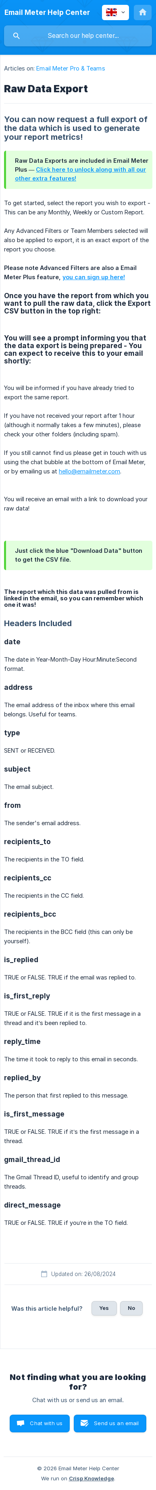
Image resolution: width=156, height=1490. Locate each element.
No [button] (131, 1308)
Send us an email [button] (116, 1423)
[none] (47, 12)
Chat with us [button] (46, 1423)
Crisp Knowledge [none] (91, 1478)
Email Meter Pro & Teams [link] (70, 68)
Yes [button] (104, 1308)
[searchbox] (78, 35)
